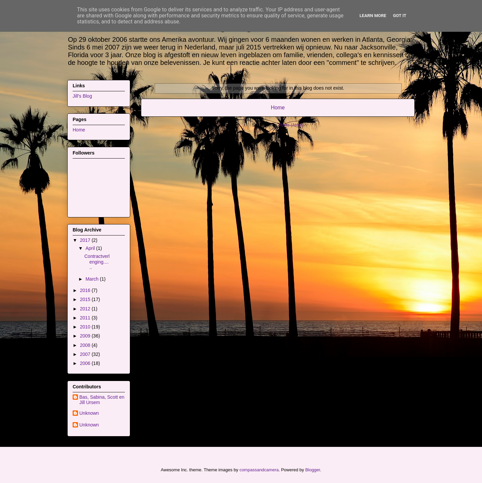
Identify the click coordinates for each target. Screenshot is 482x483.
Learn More (372, 15)
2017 (86, 240)
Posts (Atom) (291, 124)
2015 (86, 299)
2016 (86, 290)
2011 (86, 317)
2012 (86, 308)
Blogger (312, 469)
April (90, 248)
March (92, 279)
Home (278, 107)
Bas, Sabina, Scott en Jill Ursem (102, 399)
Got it (399, 15)
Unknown (89, 413)
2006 (86, 363)
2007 (86, 354)
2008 (86, 345)
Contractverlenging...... (96, 262)
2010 (86, 326)
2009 (86, 336)
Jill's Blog (82, 96)
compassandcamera (258, 469)
